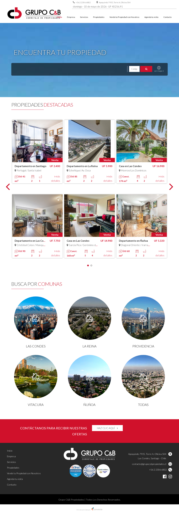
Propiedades (98, 17)
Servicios (84, 17)
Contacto (167, 17)
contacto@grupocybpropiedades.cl (152, 464)
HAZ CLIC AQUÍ (107, 428)
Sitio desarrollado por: (89, 510)
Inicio (59, 17)
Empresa (71, 17)
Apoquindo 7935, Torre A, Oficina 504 (115, 2)
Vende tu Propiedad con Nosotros (124, 17)
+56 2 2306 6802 (83, 2)
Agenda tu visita (151, 17)
